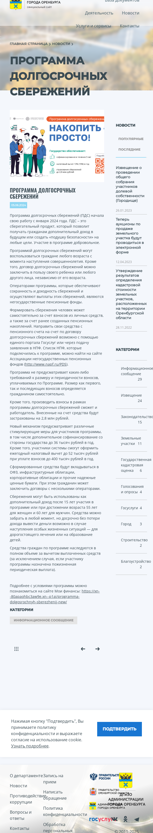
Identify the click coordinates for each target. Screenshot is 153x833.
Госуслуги (131, 508)
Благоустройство (134, 564)
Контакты (129, 26)
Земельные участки (131, 441)
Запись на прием (53, 779)
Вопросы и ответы (21, 815)
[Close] (119, 729)
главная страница (29, 44)
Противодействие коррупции (26, 799)
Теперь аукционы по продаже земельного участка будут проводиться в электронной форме (130, 235)
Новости (130, 13)
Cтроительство (134, 542)
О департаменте (26, 775)
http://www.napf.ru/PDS (45, 364)
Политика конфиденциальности (59, 811)
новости (61, 44)
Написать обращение (55, 795)
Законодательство (134, 419)
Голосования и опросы (132, 489)
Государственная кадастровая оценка (134, 465)
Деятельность (99, 13)
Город (131, 524)
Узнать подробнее (30, 746)
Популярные (130, 139)
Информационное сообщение (43, 620)
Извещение (131, 398)
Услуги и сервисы (93, 26)
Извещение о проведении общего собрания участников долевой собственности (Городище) (130, 184)
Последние (129, 149)
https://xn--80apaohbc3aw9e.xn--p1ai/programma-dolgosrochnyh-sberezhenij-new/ (55, 596)
